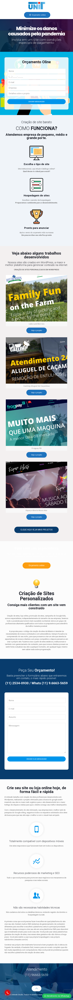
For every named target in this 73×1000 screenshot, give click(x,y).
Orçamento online (37, 15)
